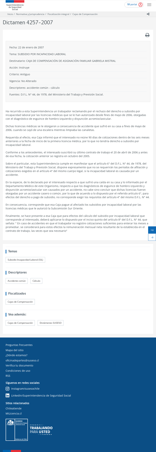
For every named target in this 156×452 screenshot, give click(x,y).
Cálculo (36, 280)
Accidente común (17, 280)
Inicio (10, 14)
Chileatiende (14, 408)
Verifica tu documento (19, 365)
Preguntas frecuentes (19, 345)
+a (153, 230)
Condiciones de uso (18, 370)
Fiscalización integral (58, 14)
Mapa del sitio (14, 350)
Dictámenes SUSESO (50, 322)
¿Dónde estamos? (16, 355)
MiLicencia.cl (14, 413)
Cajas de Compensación (85, 14)
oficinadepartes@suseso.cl (22, 360)
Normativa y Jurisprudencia (30, 14)
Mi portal (132, 4)
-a (153, 238)
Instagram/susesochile (23, 388)
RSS (8, 375)
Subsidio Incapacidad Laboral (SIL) (25, 259)
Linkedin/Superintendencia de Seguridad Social (38, 395)
